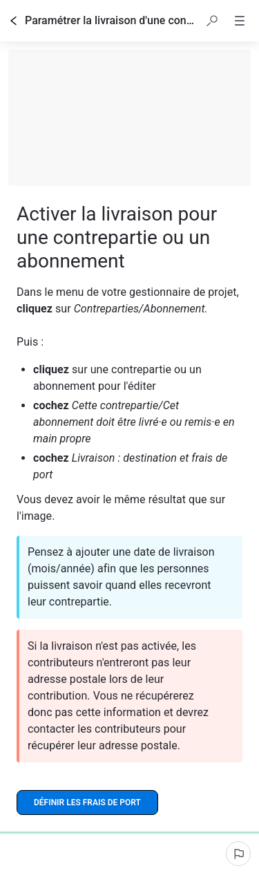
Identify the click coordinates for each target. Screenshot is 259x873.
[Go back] (14, 20)
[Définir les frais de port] (87, 802)
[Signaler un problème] (238, 853)
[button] (212, 20)
